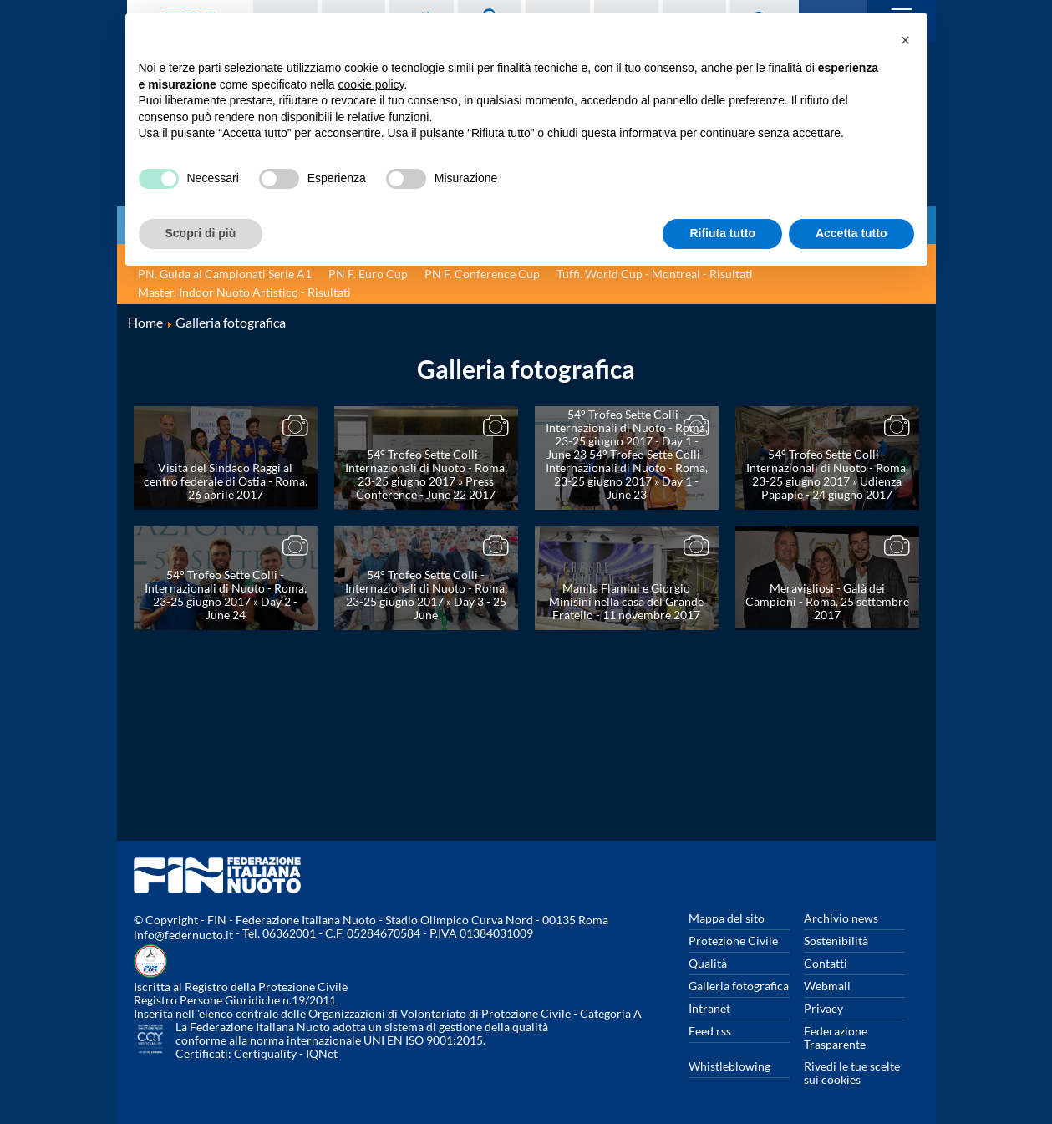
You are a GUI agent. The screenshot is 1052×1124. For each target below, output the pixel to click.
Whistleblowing (729, 1066)
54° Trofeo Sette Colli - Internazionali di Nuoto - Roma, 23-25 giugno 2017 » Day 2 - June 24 (226, 594)
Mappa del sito (727, 918)
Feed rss (710, 1031)
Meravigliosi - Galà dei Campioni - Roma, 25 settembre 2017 (827, 601)
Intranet (709, 1008)
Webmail (827, 986)
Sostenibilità (836, 940)
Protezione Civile (733, 940)
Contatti (825, 963)
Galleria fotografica (739, 986)
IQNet (322, 1053)
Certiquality (265, 1053)
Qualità (708, 963)
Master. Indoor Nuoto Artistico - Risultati (244, 292)
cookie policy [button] (371, 84)
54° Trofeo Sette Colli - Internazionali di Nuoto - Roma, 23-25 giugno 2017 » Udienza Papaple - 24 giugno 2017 (827, 474)
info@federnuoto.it (183, 935)
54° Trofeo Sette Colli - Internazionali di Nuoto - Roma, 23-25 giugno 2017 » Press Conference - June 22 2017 (426, 474)
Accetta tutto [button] (851, 233)
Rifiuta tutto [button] (722, 233)
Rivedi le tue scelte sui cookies (852, 1072)
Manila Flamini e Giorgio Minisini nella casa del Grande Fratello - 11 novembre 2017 (626, 601)
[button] (905, 40)
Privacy (823, 1008)
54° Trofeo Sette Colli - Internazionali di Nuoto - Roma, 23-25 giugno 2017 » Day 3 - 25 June (426, 594)
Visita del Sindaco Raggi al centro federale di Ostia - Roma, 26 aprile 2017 (225, 480)
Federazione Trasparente (835, 1037)
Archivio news (841, 918)
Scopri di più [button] (200, 233)
